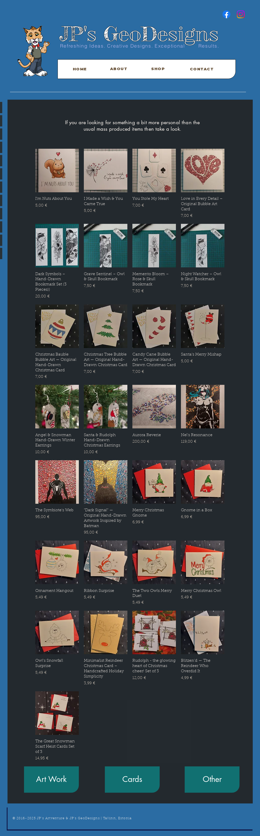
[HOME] (80, 69)
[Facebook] (226, 14)
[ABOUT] (119, 69)
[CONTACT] (202, 69)
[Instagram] (240, 14)
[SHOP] (158, 69)
